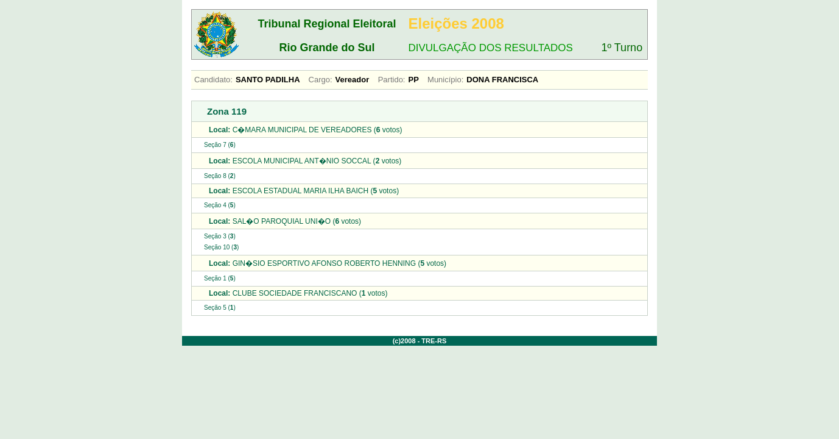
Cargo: (320, 79)
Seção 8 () (220, 176)
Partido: (391, 79)
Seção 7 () (220, 144)
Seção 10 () (221, 247)
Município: (445, 79)
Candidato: (213, 79)
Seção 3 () (220, 236)
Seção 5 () (220, 307)
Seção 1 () (220, 278)
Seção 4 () (220, 205)
